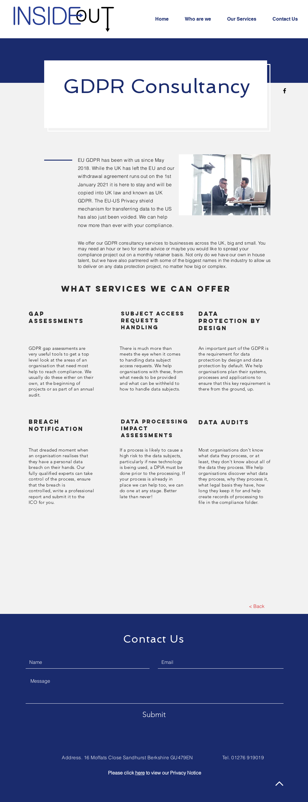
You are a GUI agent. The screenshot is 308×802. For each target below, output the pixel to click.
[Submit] (154, 714)
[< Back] (256, 606)
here (140, 773)
